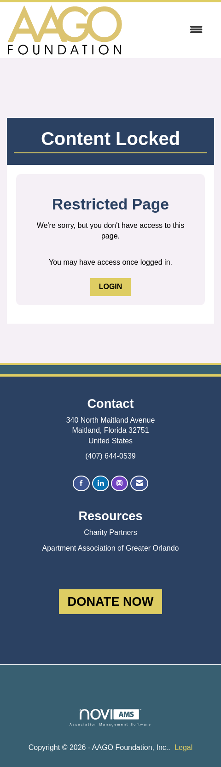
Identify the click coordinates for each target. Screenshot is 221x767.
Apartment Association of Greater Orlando (110, 548)
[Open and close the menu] (167, 30)
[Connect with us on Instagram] (119, 484)
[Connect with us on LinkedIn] (100, 484)
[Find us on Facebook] (81, 484)
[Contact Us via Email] (139, 484)
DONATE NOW (111, 601)
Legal (183, 747)
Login (110, 287)
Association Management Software (110, 717)
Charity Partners (110, 532)
